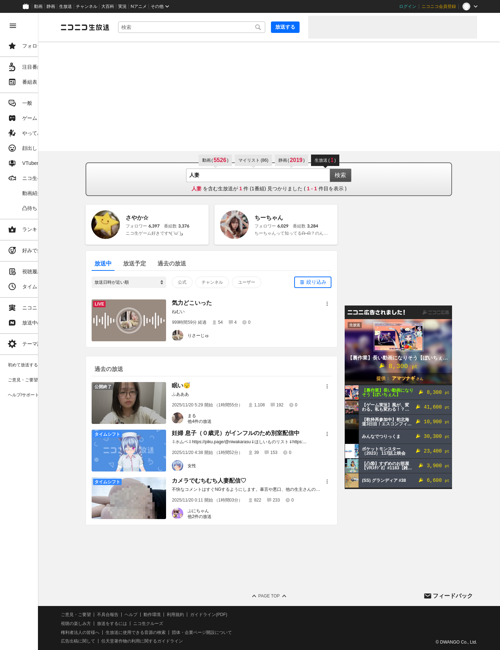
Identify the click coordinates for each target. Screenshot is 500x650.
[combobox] (212, 27)
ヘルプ (173, 614)
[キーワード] (212, 27)
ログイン (407, 6)
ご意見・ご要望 (118, 614)
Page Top (290, 595)
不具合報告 (150, 614)
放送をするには (154, 623)
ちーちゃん (290, 218)
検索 (362, 175)
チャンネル (86, 6)
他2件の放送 (221, 516)
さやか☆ (158, 218)
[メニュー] (348, 303)
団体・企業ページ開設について (244, 632)
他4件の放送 (221, 421)
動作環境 (194, 614)
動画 (38, 6)
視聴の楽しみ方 (118, 623)
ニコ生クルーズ (190, 623)
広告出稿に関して (120, 641)
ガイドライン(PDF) (251, 614)
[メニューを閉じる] (13, 26)
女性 (213, 465)
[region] (40, 331)
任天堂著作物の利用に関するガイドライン (184, 641)
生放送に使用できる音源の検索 (178, 632)
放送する (285, 27)
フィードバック (453, 596)
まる (213, 415)
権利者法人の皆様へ (122, 632)
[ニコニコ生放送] (127, 27)
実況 (122, 6)
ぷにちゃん (219, 510)
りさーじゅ (219, 335)
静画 (51, 6)
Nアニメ (139, 6)
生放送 (65, 6)
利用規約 (217, 614)
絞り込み (338, 282)
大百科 (107, 6)
